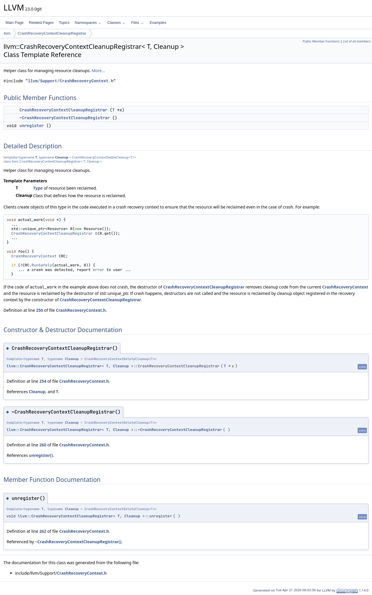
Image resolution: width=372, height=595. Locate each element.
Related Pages (41, 22)
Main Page (15, 22)
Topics (64, 22)
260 (42, 445)
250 (39, 310)
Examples (158, 22)
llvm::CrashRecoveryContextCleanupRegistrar (54, 366)
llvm (7, 33)
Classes (116, 22)
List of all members (357, 41)
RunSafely (42, 265)
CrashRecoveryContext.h (81, 310)
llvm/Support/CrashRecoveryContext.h (70, 81)
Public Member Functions (321, 41)
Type (38, 188)
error (98, 269)
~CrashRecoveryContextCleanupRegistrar (64, 117)
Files (137, 22)
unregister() (41, 455)
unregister (31, 125)
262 (42, 531)
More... (98, 70)
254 (42, 381)
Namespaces (88, 22)
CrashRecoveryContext (34, 256)
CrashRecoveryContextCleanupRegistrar (52, 33)
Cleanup (62, 157)
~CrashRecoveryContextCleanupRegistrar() (78, 541)
